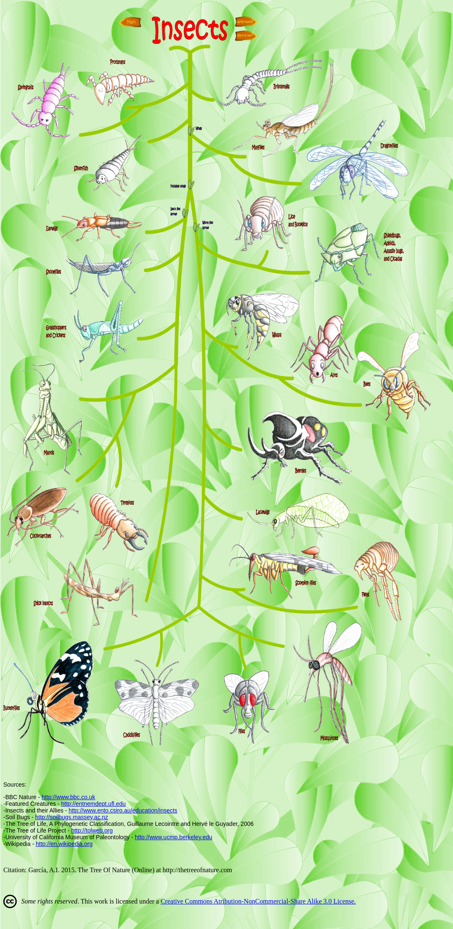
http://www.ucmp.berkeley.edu (173, 837)
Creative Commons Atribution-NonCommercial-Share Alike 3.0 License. (258, 901)
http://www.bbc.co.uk (68, 797)
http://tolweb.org (92, 830)
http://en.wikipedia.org (64, 843)
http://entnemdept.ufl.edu (93, 803)
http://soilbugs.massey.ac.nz (71, 817)
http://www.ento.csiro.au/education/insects (122, 810)
